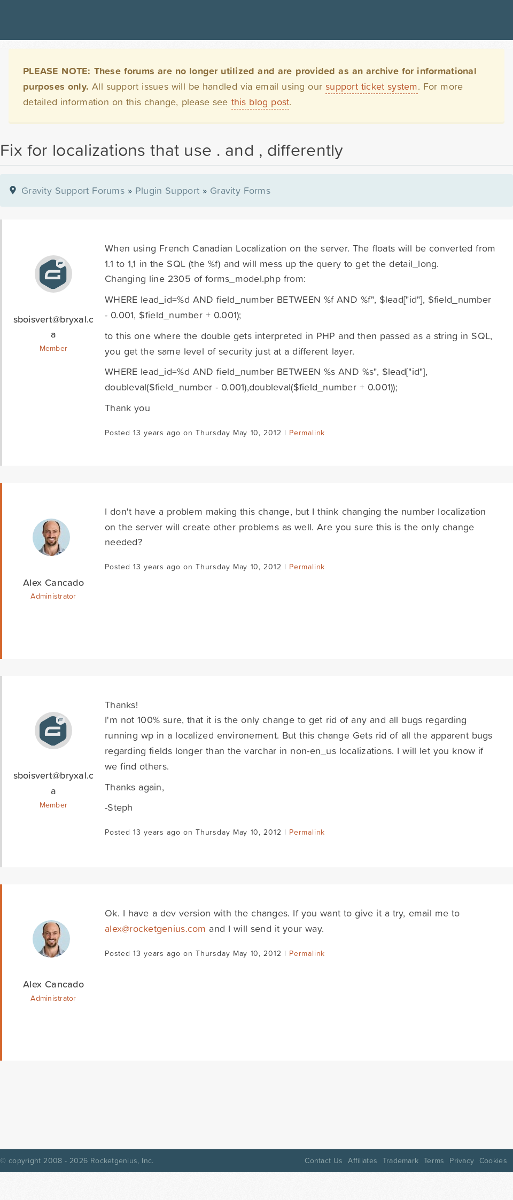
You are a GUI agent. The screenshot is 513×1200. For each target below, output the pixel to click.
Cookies (493, 1160)
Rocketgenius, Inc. (121, 1160)
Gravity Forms (240, 190)
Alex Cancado (53, 582)
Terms (434, 1160)
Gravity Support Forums (73, 190)
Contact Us (324, 1160)
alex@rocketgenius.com (155, 928)
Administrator (53, 596)
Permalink (307, 432)
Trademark (400, 1160)
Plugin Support (167, 190)
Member (54, 348)
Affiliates (362, 1160)
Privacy (461, 1160)
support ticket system (371, 86)
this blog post (260, 102)
